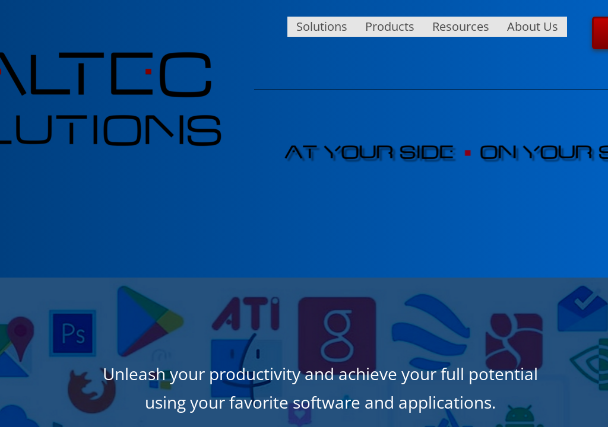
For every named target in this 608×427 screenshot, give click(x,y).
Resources (460, 26)
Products (389, 26)
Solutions (321, 26)
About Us (532, 26)
